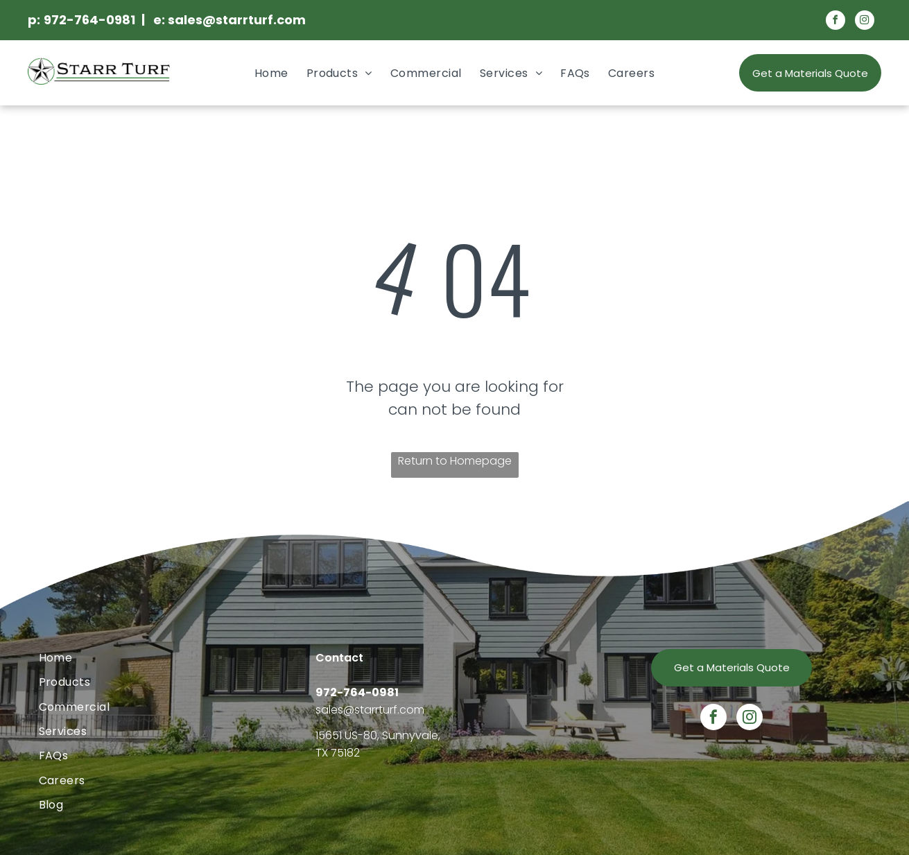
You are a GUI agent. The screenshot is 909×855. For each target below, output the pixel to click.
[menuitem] (271, 73)
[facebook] (835, 21)
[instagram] (864, 21)
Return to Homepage (455, 461)
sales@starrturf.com (369, 710)
